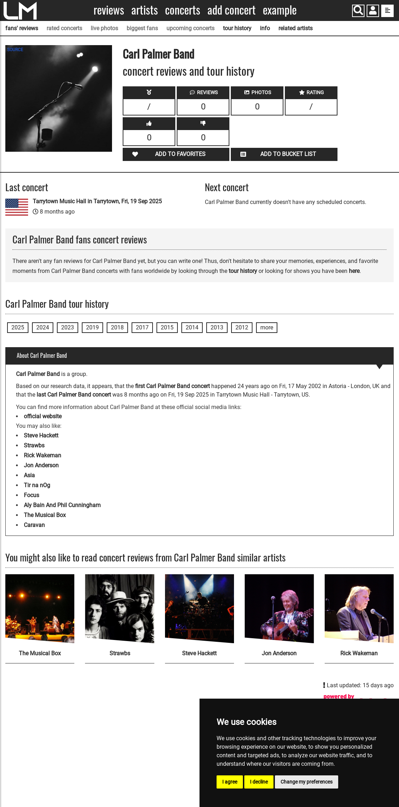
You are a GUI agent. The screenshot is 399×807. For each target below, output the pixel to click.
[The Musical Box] (39, 608)
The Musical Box (45, 515)
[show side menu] (387, 11)
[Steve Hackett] (199, 608)
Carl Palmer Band (158, 53)
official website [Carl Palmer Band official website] (43, 416)
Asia (29, 475)
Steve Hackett (41, 435)
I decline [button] (259, 782)
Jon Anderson (41, 465)
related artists (295, 28)
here (354, 271)
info (265, 28)
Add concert (231, 10)
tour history (237, 28)
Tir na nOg (37, 485)
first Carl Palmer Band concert (172, 386)
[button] (373, 11)
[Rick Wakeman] (359, 608)
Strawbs (34, 445)
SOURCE (15, 49)
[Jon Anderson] (279, 608)
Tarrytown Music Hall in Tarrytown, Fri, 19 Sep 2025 (97, 201)
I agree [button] (229, 782)
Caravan (34, 525)
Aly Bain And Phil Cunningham (62, 505)
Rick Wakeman (42, 455)
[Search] (358, 11)
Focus (31, 495)
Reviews (109, 10)
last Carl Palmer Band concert (74, 394)
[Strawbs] (119, 608)
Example (280, 10)
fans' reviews (21, 28)
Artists (144, 10)
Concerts (182, 10)
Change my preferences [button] (306, 782)
